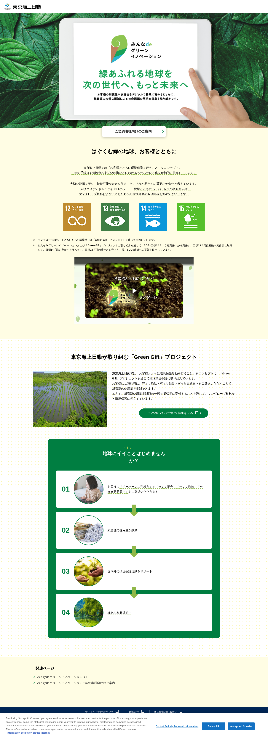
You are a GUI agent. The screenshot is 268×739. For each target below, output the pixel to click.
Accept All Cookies (241, 726)
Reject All (213, 726)
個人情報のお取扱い (168, 711)
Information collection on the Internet (28, 732)
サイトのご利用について (102, 711)
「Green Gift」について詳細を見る (172, 413)
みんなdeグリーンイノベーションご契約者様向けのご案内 (76, 683)
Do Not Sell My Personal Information (177, 726)
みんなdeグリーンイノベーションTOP (62, 677)
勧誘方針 (136, 711)
